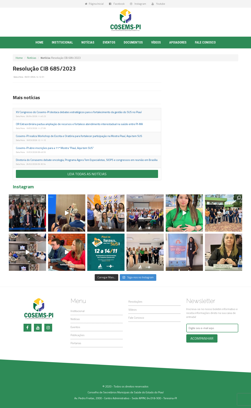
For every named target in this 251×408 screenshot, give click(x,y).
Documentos (133, 42)
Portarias (76, 343)
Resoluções (135, 301)
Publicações (78, 335)
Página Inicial (94, 4)
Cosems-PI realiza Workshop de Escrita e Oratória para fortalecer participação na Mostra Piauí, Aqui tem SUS (79, 136)
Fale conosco (205, 42)
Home (39, 42)
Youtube (158, 4)
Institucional (62, 42)
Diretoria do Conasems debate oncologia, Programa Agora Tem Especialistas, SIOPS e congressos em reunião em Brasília (86, 160)
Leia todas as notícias (86, 174)
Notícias (87, 42)
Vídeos (156, 42)
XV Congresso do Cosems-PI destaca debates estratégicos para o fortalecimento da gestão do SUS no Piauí (79, 112)
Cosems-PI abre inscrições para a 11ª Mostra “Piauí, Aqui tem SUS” (55, 148)
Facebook (117, 4)
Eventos (109, 42)
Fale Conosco (136, 318)
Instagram (138, 4)
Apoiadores (177, 42)
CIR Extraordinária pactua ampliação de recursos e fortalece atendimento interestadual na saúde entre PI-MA (79, 124)
